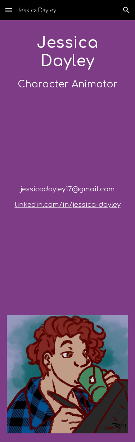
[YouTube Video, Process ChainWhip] (68, 256)
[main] (68, 62)
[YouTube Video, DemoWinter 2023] (68, 137)
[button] (8, 10)
